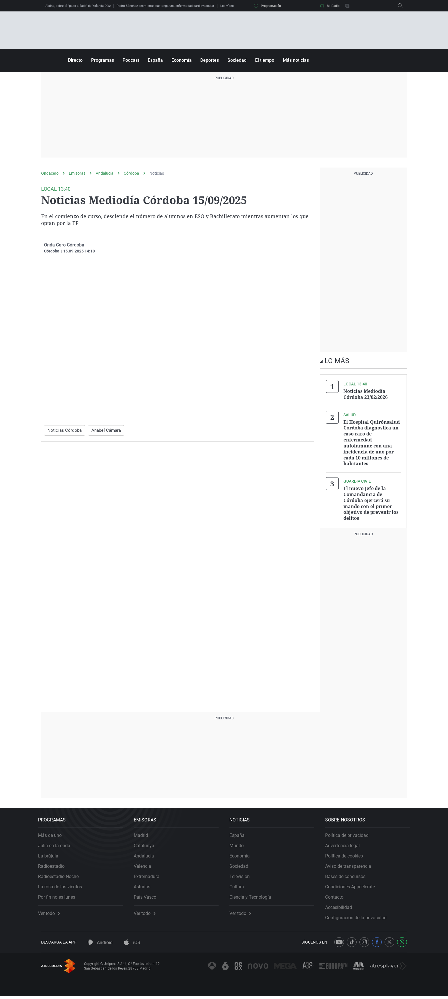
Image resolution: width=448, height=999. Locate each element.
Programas (102, 60)
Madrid (144, 834)
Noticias (156, 173)
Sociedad (237, 60)
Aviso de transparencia (351, 865)
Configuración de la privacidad (359, 917)
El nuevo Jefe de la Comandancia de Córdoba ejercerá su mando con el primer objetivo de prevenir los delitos (371, 500)
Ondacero (50, 173)
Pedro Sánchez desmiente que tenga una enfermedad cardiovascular (165, 5)
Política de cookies (347, 855)
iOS (132, 945)
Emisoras (77, 173)
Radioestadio (54, 865)
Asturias (145, 886)
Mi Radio (329, 6)
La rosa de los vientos (63, 886)
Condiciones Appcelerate (353, 886)
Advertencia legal (345, 845)
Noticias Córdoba (63, 430)
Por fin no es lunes (59, 896)
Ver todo (52, 913)
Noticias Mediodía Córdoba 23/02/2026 (365, 394)
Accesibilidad (341, 907)
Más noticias (296, 60)
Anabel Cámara (103, 430)
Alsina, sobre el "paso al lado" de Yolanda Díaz (78, 5)
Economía (181, 60)
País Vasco (148, 896)
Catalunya (147, 845)
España (155, 60)
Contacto (337, 896)
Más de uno (53, 834)
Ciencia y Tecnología (253, 896)
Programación (267, 6)
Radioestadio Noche (61, 876)
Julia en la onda (57, 845)
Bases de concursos (348, 876)
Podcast (131, 60)
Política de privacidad (350, 834)
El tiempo (264, 60)
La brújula (51, 855)
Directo (75, 60)
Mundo (240, 845)
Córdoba (131, 173)
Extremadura (150, 876)
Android (100, 945)
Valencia (145, 865)
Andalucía (104, 173)
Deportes (209, 60)
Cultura (240, 886)
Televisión (243, 876)
